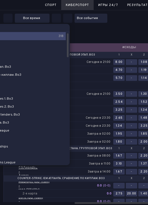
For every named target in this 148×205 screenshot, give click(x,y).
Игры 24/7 (108, 5)
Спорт (51, 5)
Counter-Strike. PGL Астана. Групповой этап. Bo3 (73, 148)
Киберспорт (77, 5)
